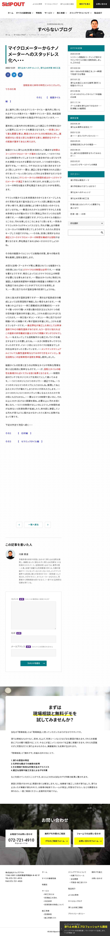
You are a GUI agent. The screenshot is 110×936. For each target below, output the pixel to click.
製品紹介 (98, 13)
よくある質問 (37, 4)
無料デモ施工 (84, 4)
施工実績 (61, 13)
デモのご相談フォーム (55, 841)
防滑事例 (48, 914)
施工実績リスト (50, 918)
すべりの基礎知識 (23, 13)
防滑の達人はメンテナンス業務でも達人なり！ (85, 206)
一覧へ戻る (33, 525)
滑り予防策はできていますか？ (83, 186)
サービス (48, 13)
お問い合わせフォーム (89, 841)
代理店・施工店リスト (79, 882)
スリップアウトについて (80, 13)
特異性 (39, 13)
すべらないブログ (51, 4)
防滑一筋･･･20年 (78, 214)
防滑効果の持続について (54, 905)
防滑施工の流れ (50, 898)
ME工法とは (49, 894)
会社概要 (74, 879)
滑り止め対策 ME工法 (50, 68)
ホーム (10, 13)
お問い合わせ (101, 4)
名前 (16, 633)
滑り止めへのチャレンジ (28, 68)
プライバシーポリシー (76, 914)
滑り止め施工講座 (67, 4)
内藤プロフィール (77, 876)
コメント (30, 599)
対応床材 (48, 901)
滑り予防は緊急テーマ (79, 180)
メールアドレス (32, 646)
